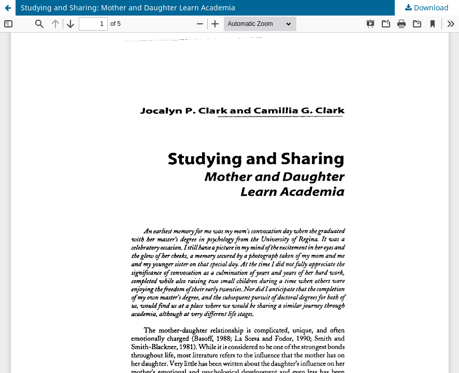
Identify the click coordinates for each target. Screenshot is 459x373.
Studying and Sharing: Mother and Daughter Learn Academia (128, 7)
